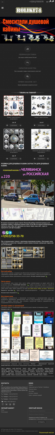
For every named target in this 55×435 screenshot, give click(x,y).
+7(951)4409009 (13, 399)
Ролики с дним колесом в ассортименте (13, 118)
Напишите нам (6, 309)
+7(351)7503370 (36, 1)
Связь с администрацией (35, 395)
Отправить (41, 422)
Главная (31, 385)
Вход (2, 410)
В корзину (14, 125)
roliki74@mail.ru (11, 401)
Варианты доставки (7, 290)
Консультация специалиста (9, 292)
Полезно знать (33, 389)
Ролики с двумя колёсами (41, 117)
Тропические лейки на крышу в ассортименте (14, 151)
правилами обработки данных (45, 419)
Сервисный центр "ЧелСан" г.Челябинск (39, 387)
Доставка (31, 391)
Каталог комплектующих (39, 276)
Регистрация (4, 412)
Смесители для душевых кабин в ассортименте (41, 151)
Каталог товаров (33, 393)
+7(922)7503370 (13, 396)
